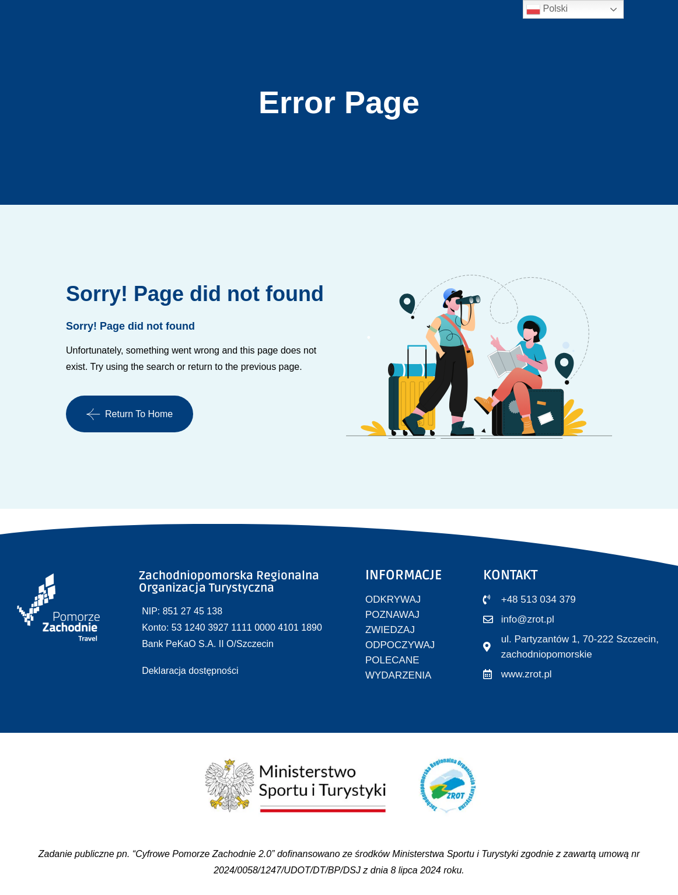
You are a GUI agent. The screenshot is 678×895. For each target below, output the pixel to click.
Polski (547, 9)
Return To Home (129, 414)
